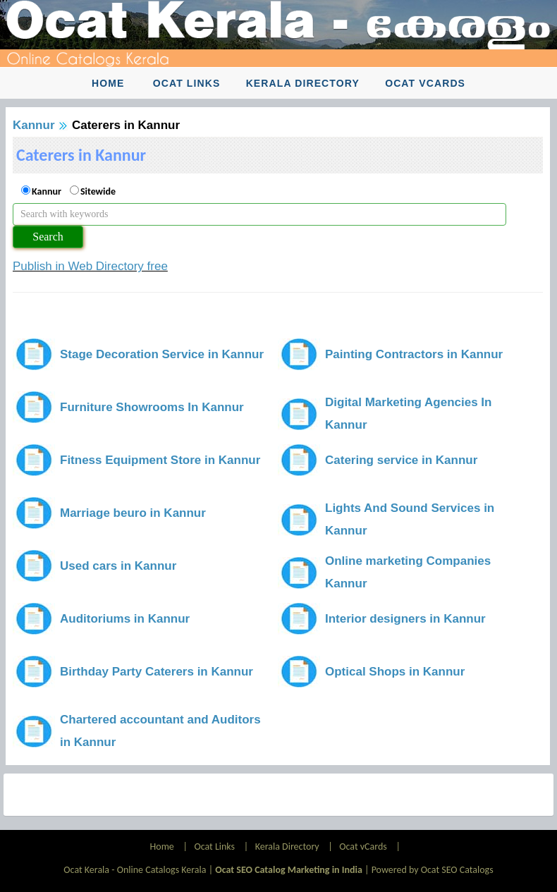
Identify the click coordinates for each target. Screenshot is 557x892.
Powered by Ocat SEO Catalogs (433, 870)
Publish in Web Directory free (90, 266)
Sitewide (98, 191)
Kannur (34, 125)
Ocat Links (187, 83)
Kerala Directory (303, 83)
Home (108, 83)
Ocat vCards (425, 83)
